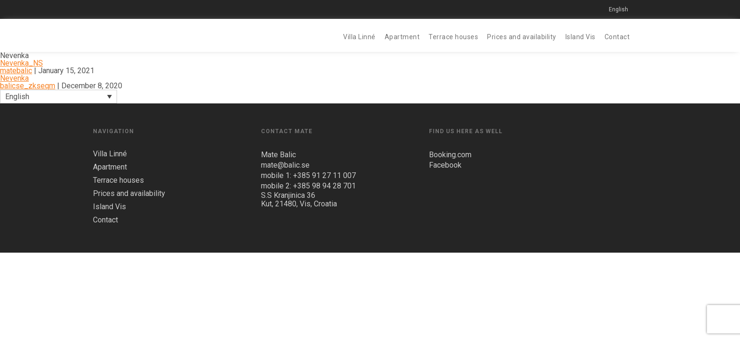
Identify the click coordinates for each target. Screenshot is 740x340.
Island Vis (580, 37)
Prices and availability (521, 37)
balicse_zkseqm (27, 85)
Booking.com (450, 154)
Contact (617, 37)
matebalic (16, 70)
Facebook (445, 165)
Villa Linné (359, 37)
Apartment (402, 37)
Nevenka (14, 78)
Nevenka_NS (21, 63)
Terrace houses (453, 37)
